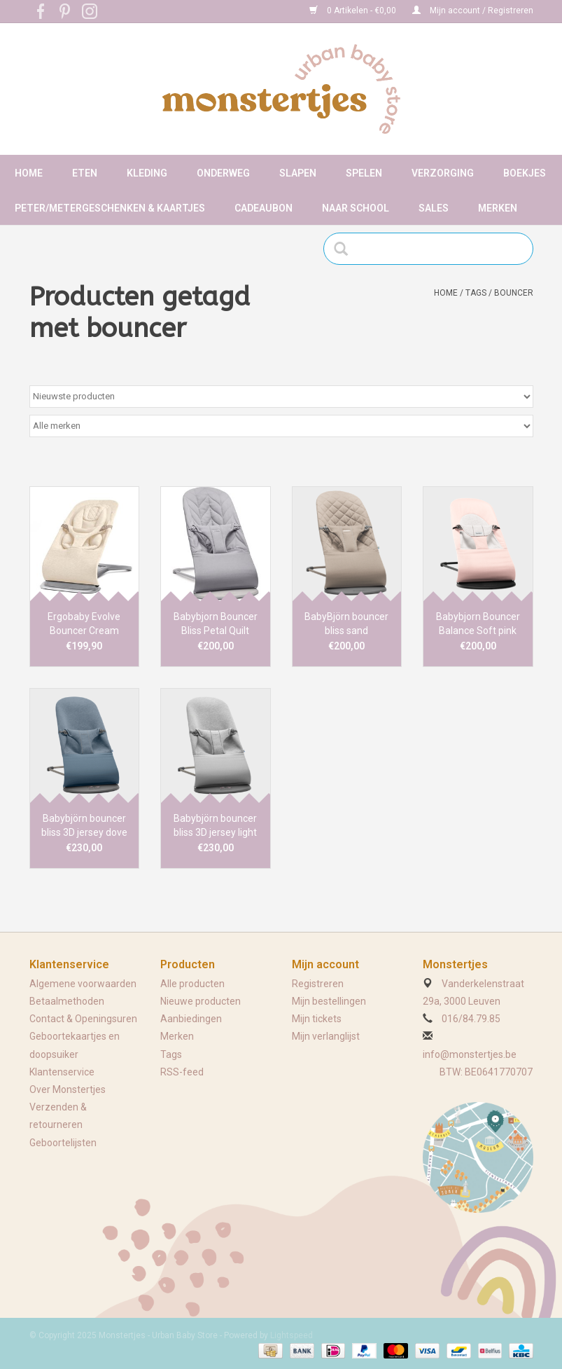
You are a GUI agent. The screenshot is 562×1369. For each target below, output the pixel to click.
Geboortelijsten (63, 1142)
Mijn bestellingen (329, 1001)
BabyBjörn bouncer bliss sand (346, 623)
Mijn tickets (317, 1018)
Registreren (318, 983)
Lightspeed (291, 1335)
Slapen (297, 173)
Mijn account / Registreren (472, 10)
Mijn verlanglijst (326, 1036)
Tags (475, 293)
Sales (434, 208)
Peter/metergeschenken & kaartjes (110, 208)
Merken (497, 208)
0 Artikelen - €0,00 (353, 10)
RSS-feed (182, 1072)
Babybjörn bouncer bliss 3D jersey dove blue (84, 826)
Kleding (147, 173)
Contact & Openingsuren (83, 1018)
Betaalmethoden (66, 1001)
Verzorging (443, 173)
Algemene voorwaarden (82, 983)
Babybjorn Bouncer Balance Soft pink (478, 623)
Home (29, 173)
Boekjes (524, 173)
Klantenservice (61, 1072)
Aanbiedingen (191, 1018)
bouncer (513, 293)
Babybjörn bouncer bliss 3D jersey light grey (215, 826)
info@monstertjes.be (470, 1054)
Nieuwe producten (200, 1001)
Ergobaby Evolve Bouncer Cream (84, 623)
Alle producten (192, 983)
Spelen (364, 173)
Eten (84, 173)
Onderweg (223, 173)
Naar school (355, 208)
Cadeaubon (263, 208)
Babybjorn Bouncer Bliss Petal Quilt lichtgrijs (216, 624)
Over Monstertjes (67, 1089)
